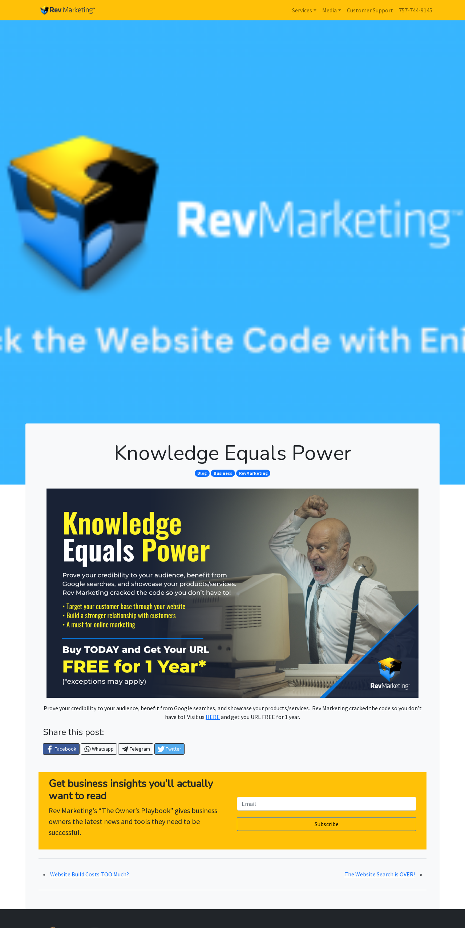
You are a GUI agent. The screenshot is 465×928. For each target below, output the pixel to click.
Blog (202, 473)
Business (223, 473)
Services (302, 10)
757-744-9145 (415, 10)
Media (329, 10)
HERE (213, 716)
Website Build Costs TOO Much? (89, 874)
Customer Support (370, 10)
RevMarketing (253, 473)
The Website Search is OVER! (379, 874)
